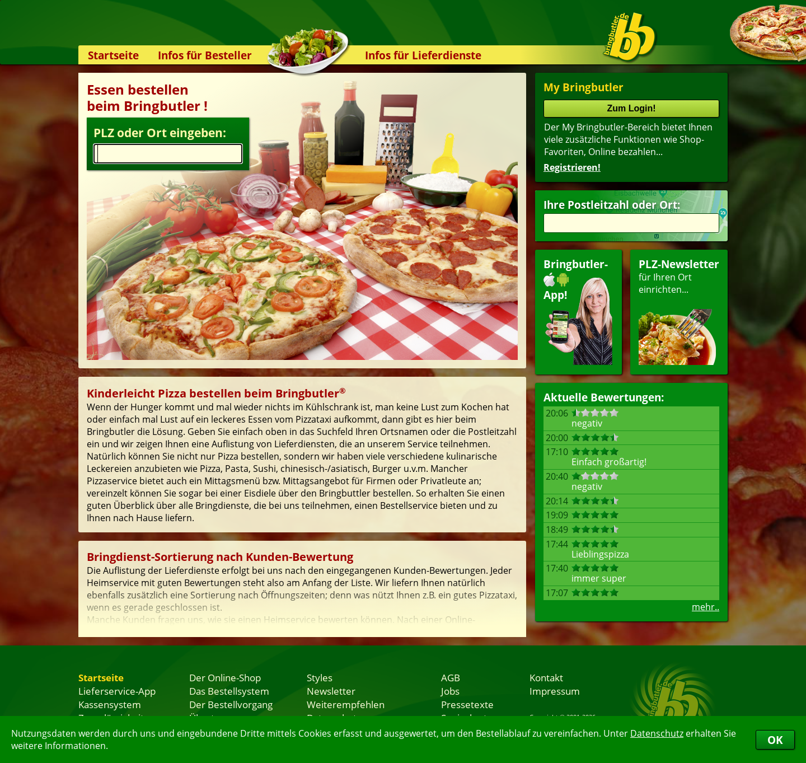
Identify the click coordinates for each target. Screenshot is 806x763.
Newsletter (331, 691)
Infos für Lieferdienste (423, 55)
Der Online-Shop (225, 677)
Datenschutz (656, 733)
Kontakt (546, 677)
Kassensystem (109, 704)
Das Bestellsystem (229, 691)
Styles (319, 677)
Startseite (113, 55)
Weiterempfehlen (346, 704)
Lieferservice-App (117, 691)
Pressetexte (467, 704)
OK (775, 740)
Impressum (554, 691)
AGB (450, 677)
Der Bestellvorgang (231, 704)
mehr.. (705, 607)
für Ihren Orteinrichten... (679, 311)
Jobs (450, 691)
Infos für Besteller (205, 55)
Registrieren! (572, 167)
